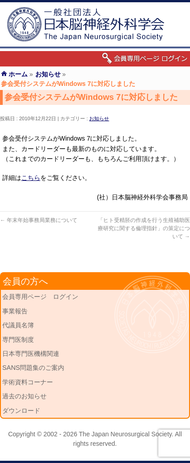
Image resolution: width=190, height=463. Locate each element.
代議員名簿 (18, 325)
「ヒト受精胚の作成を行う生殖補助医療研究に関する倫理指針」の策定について (144, 228)
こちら (30, 177)
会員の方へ (25, 281)
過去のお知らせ (24, 396)
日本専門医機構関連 (30, 353)
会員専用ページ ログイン (40, 296)
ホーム (18, 74)
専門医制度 (18, 339)
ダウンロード (21, 410)
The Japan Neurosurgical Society (125, 434)
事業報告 (15, 311)
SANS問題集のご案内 (33, 367)
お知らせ (99, 118)
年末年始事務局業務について (38, 220)
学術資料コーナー (27, 382)
